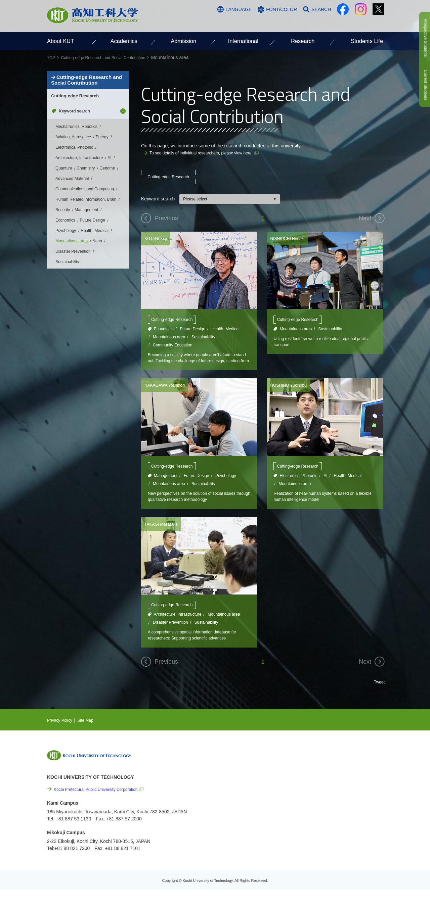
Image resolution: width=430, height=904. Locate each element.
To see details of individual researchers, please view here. (209, 152)
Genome (107, 209)
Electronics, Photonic (298, 484)
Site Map (91, 732)
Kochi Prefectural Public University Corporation (103, 801)
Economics (164, 335)
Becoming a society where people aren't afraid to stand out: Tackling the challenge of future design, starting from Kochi (198, 365)
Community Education (172, 351)
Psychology (225, 484)
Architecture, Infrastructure (177, 624)
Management (165, 484)
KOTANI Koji (157, 244)
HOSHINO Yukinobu (291, 393)
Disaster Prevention (170, 632)
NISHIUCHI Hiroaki (290, 244)
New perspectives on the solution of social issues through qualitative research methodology (199, 505)
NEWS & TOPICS (328, 768)
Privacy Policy (61, 732)
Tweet (378, 694)
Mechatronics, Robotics (76, 167)
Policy (326, 843)
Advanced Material (72, 219)
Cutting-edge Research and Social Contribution (87, 98)
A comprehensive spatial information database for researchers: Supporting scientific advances (197, 646)
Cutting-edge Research (168, 180)
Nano (97, 282)
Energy (102, 178)
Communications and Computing (84, 230)
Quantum (63, 209)
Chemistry (86, 209)
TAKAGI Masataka (163, 534)
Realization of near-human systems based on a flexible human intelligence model (322, 505)
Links (315, 807)
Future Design (192, 335)
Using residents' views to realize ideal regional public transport (321, 349)
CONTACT (369, 22)
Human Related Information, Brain (85, 240)
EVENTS (319, 779)
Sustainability (203, 343)
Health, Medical (226, 335)
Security (62, 250)
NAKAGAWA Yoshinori (167, 393)
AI (325, 484)
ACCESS (340, 22)
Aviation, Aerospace (73, 178)
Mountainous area (169, 343)
